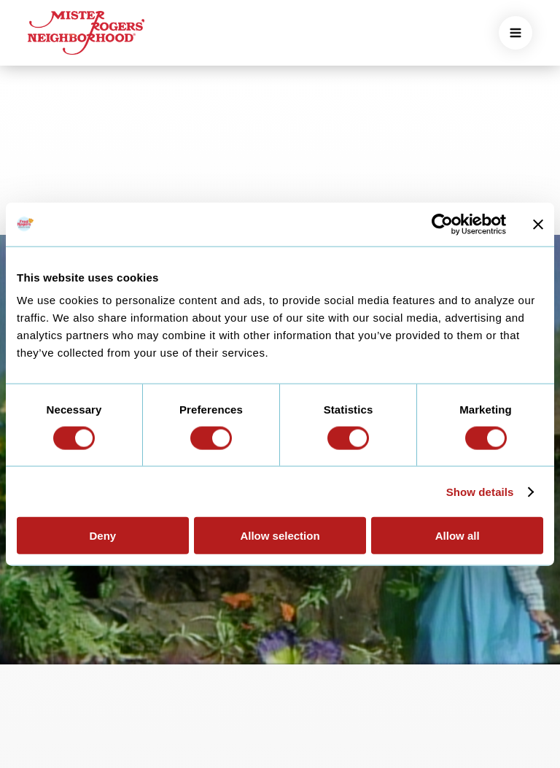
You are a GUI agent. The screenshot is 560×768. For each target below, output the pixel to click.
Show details (480, 491)
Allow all (457, 536)
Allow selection (279, 536)
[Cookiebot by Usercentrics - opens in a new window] (442, 224)
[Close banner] (538, 224)
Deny (102, 536)
